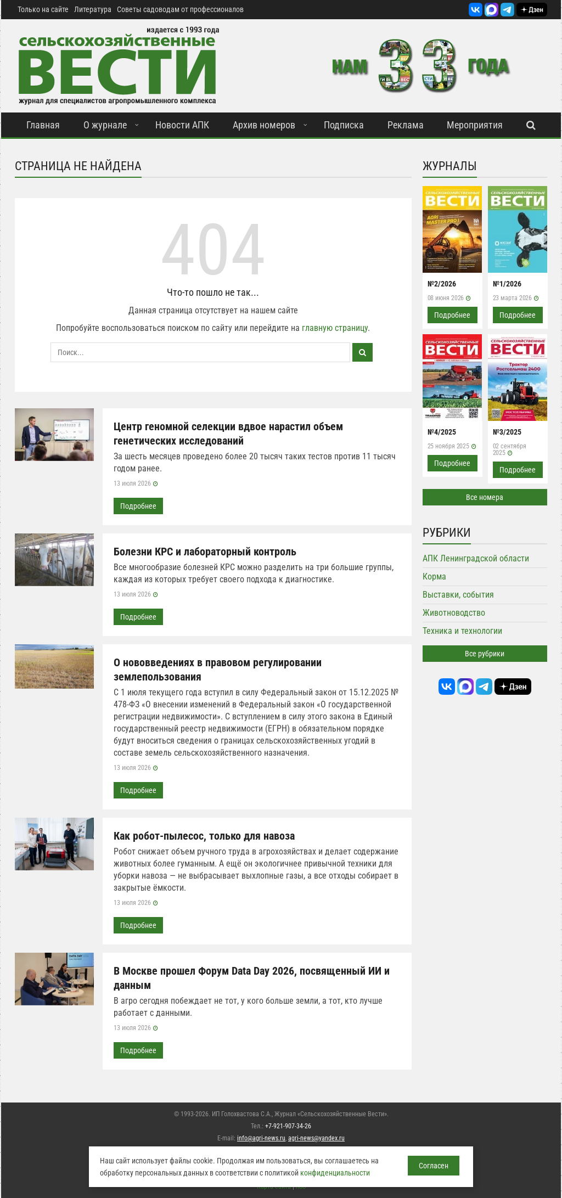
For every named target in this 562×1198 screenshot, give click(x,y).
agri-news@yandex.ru (316, 1138)
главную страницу (335, 328)
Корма (434, 576)
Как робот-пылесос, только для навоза (204, 835)
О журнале (105, 125)
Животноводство (454, 613)
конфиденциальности (335, 1172)
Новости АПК (182, 125)
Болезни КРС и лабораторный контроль (205, 551)
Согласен (433, 1165)
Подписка (344, 125)
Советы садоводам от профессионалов (180, 9)
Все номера (484, 497)
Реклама (405, 125)
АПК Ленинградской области (476, 558)
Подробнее (138, 506)
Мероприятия (475, 125)
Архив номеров (264, 125)
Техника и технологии (462, 631)
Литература (92, 9)
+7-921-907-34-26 (288, 1126)
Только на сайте (43, 9)
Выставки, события (458, 594)
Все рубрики (484, 653)
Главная (43, 125)
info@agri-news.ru (261, 1138)
